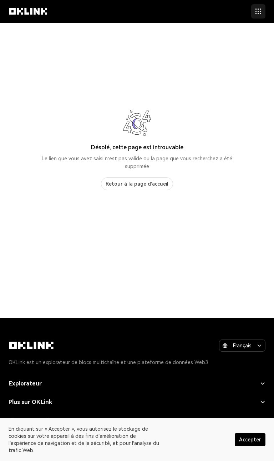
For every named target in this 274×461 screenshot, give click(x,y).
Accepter (250, 439)
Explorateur (137, 383)
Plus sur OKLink (137, 402)
